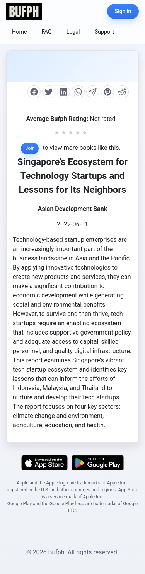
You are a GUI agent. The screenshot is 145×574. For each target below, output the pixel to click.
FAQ (47, 32)
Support (104, 32)
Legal (73, 32)
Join (29, 148)
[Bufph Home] (24, 11)
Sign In (123, 11)
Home (19, 32)
